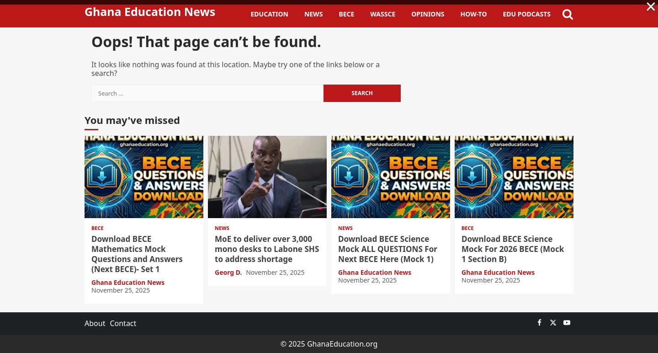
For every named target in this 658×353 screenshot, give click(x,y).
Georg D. (229, 272)
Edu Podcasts (527, 14)
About (95, 323)
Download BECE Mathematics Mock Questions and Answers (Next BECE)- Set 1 (144, 177)
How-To (474, 14)
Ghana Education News (150, 11)
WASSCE (382, 14)
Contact (123, 323)
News (313, 14)
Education (269, 14)
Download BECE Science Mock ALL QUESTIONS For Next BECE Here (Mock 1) (390, 177)
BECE (346, 14)
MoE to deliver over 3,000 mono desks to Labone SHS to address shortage (267, 177)
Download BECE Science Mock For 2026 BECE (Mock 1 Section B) (514, 177)
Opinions (427, 14)
